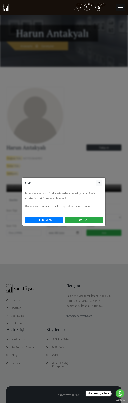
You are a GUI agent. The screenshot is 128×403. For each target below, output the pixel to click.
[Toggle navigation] (120, 7)
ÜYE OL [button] (83, 220)
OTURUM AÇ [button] (44, 220)
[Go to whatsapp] (120, 393)
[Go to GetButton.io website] (120, 400)
